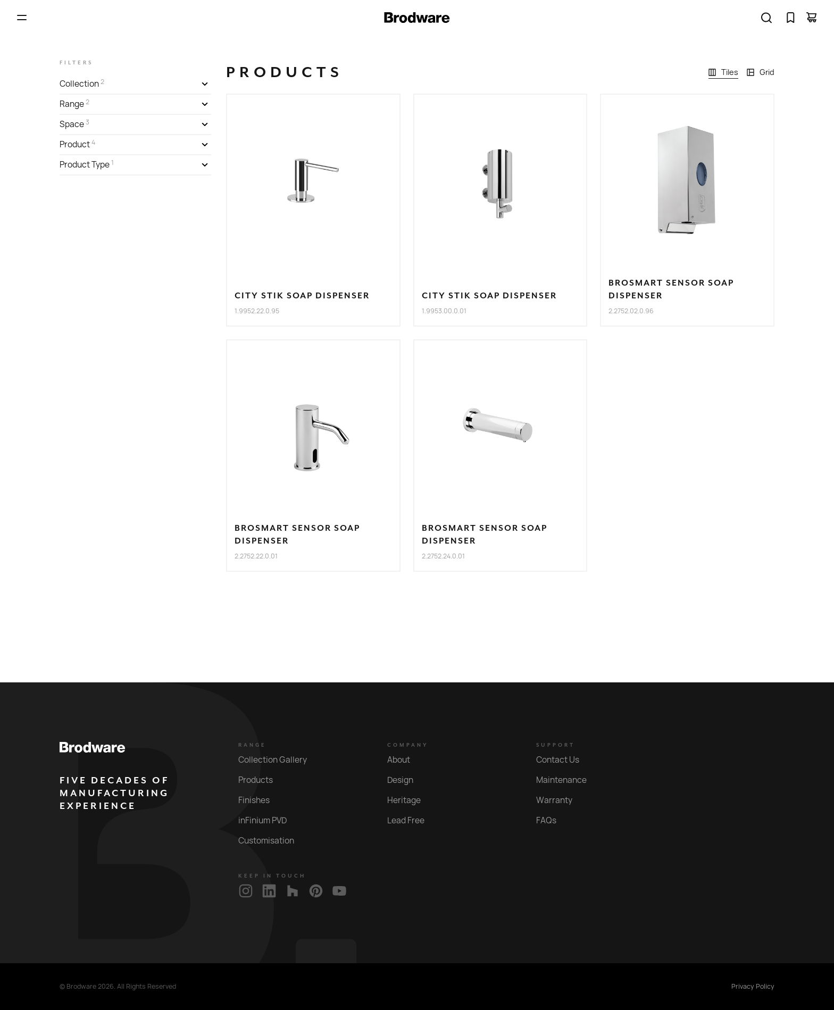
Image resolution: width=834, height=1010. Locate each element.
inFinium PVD (268, 820)
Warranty (560, 800)
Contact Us (563, 759)
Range (252, 745)
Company (408, 745)
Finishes (260, 800)
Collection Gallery (278, 759)
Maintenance (567, 780)
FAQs (552, 820)
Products (261, 780)
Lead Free (412, 820)
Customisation (272, 840)
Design (406, 780)
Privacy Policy (752, 986)
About (404, 759)
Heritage (410, 800)
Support (555, 745)
